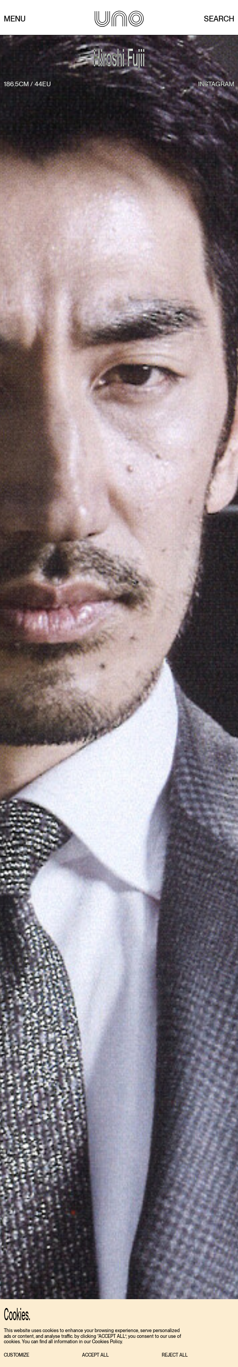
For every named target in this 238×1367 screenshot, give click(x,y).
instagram (216, 84)
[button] (16, 1355)
